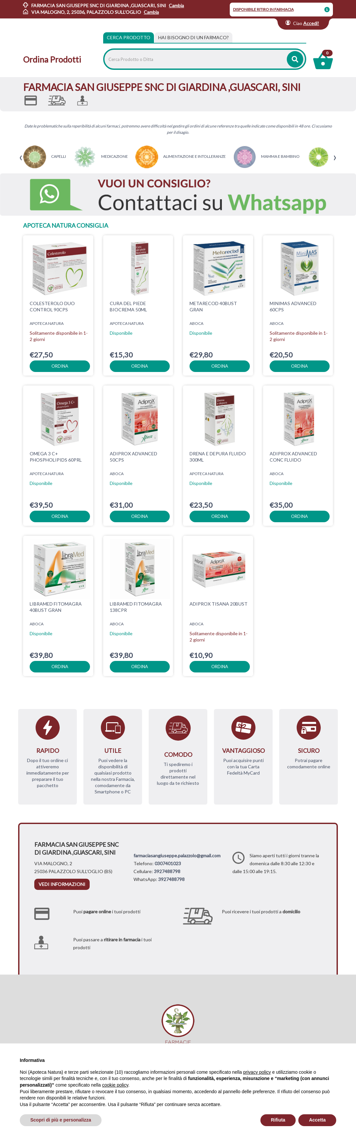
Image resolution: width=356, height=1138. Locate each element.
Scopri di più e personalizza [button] (60, 1120)
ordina (59, 366)
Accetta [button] (317, 1120)
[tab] (193, 37)
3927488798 (167, 871)
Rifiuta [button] (278, 1120)
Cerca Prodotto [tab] (128, 37)
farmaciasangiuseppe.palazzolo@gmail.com (177, 855)
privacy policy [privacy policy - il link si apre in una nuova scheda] (257, 1072)
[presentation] (21, 158)
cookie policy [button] (115, 1085)
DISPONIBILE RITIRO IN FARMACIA (263, 9)
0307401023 (168, 863)
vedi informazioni (62, 884)
